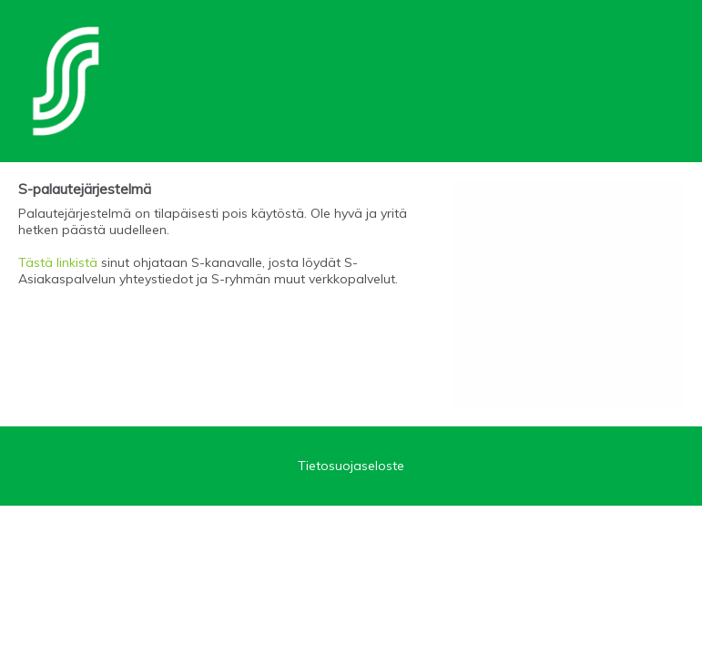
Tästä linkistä (57, 262)
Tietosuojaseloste (351, 465)
